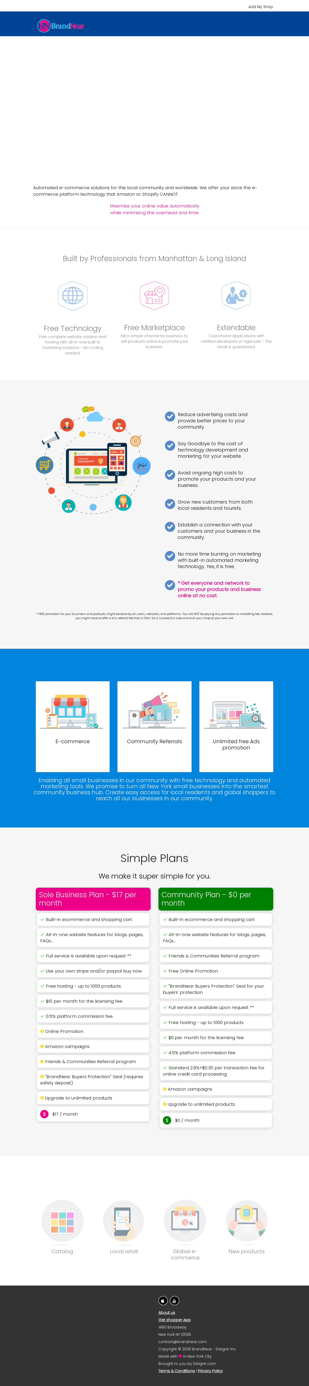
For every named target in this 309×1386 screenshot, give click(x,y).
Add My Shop (260, 6)
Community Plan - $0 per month (206, 899)
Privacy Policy (210, 1371)
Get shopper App (174, 1320)
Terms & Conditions (176, 1371)
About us (166, 1312)
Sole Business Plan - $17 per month (87, 899)
